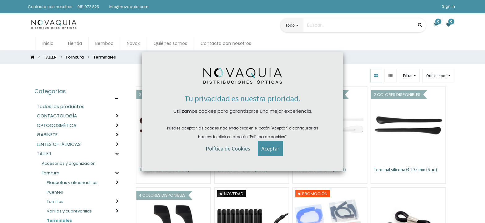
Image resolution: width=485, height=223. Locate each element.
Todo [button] (290, 25)
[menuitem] (48, 43)
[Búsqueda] (420, 25)
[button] (438, 75)
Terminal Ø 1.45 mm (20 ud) (242, 170)
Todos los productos (60, 106)
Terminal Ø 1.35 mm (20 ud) (164, 170)
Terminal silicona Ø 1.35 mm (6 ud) (405, 170)
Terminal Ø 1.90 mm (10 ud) (320, 170)
